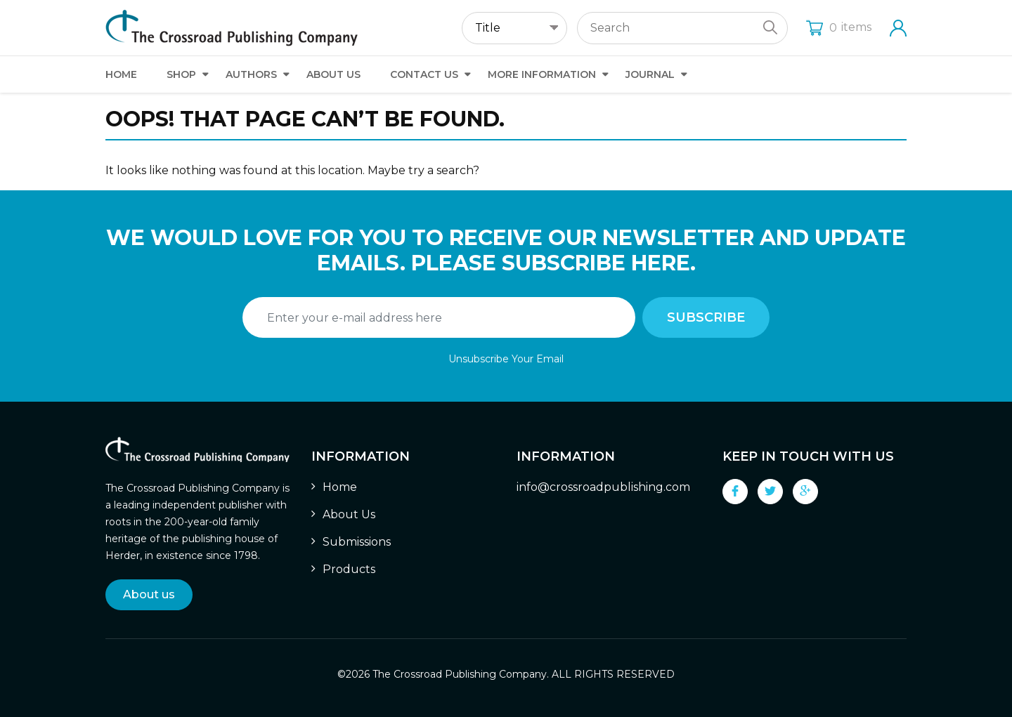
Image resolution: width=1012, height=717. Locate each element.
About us (149, 594)
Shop (181, 74)
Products (349, 569)
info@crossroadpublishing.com (603, 487)
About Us (333, 74)
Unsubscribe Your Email (506, 359)
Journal (650, 74)
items (838, 27)
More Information (542, 74)
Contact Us (424, 74)
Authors (251, 74)
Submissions (357, 541)
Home (121, 74)
